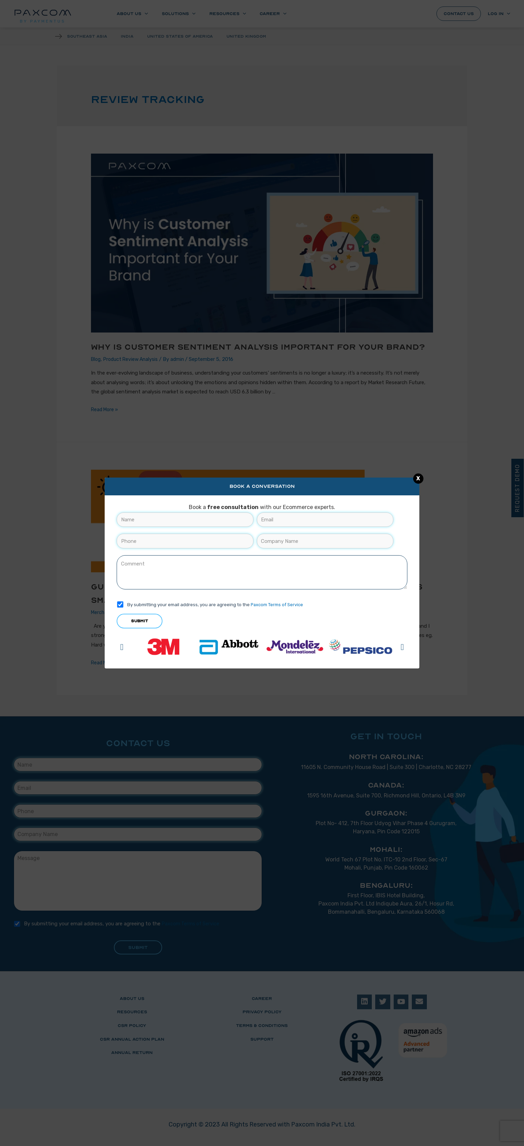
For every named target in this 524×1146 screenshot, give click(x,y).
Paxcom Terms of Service (278, 604)
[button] (121, 646)
